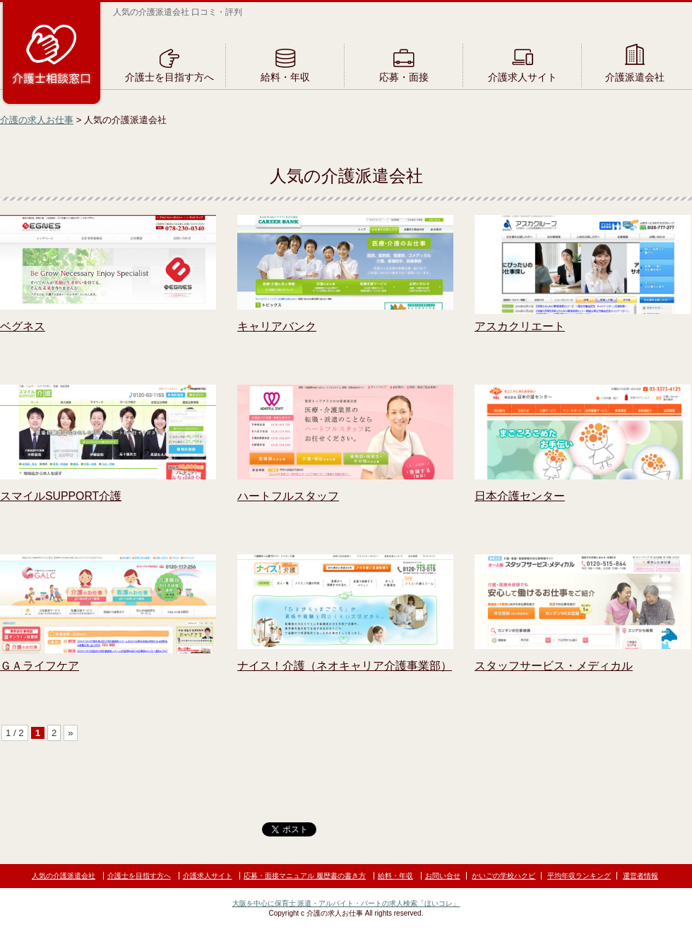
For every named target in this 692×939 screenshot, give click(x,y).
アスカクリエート (520, 326)
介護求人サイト (522, 77)
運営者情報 (640, 876)
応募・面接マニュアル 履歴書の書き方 (305, 876)
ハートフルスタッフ (288, 496)
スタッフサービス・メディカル (554, 666)
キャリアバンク (276, 326)
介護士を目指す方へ (169, 77)
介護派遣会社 (634, 77)
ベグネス (22, 326)
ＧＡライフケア (39, 666)
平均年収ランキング (579, 876)
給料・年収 (285, 77)
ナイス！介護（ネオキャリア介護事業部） (344, 666)
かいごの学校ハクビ (503, 876)
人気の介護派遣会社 (63, 876)
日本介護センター (520, 496)
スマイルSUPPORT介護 (60, 496)
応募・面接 (404, 77)
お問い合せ (442, 876)
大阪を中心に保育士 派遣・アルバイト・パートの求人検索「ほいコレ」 (346, 903)
